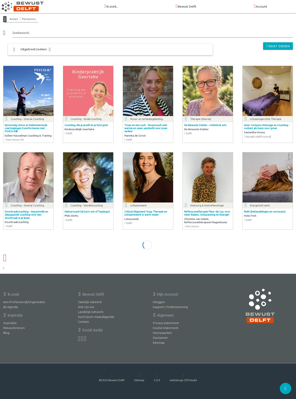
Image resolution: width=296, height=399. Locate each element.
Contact (83, 321)
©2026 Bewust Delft (112, 378)
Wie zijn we (86, 307)
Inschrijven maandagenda (96, 317)
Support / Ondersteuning (170, 307)
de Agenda (10, 307)
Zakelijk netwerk (90, 302)
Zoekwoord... (21, 32)
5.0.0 (157, 378)
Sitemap (159, 342)
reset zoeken (278, 46)
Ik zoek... (111, 6)
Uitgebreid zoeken (32, 49)
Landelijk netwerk (90, 312)
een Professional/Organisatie (24, 302)
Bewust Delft (186, 6)
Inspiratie (10, 323)
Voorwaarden (162, 333)
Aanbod (14, 19)
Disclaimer (160, 337)
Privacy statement (166, 323)
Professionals (29, 19)
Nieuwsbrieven (14, 328)
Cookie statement (165, 328)
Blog (6, 333)
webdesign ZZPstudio (183, 378)
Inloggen (159, 302)
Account (260, 6)
